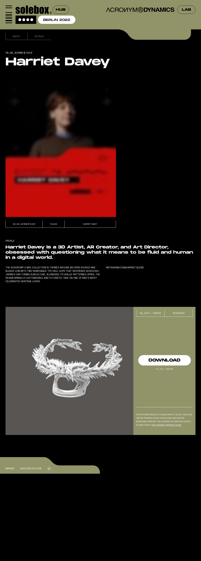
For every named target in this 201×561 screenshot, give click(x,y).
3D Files (39, 36)
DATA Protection (30, 468)
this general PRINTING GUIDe (166, 425)
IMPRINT (10, 468)
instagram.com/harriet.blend (125, 267)
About (17, 36)
